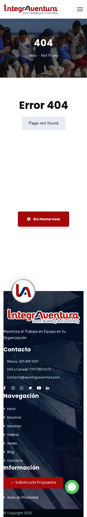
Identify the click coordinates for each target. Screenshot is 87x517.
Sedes (12, 443)
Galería (13, 434)
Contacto (15, 460)
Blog (10, 452)
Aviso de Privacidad (22, 497)
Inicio (33, 55)
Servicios (14, 426)
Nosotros (14, 417)
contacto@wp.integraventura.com (33, 377)
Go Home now (43, 219)
